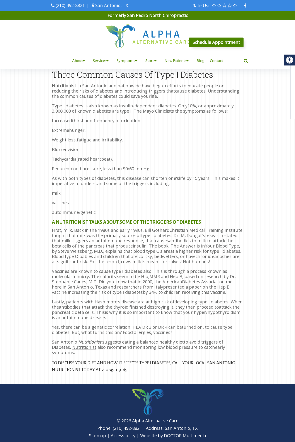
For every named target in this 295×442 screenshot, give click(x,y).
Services (99, 60)
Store (149, 60)
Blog (201, 60)
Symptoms (126, 60)
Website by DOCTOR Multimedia (173, 436)
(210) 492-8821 (70, 5)
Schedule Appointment (216, 42)
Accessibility (123, 436)
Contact (216, 60)
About (77, 60)
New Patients (175, 60)
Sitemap (97, 436)
